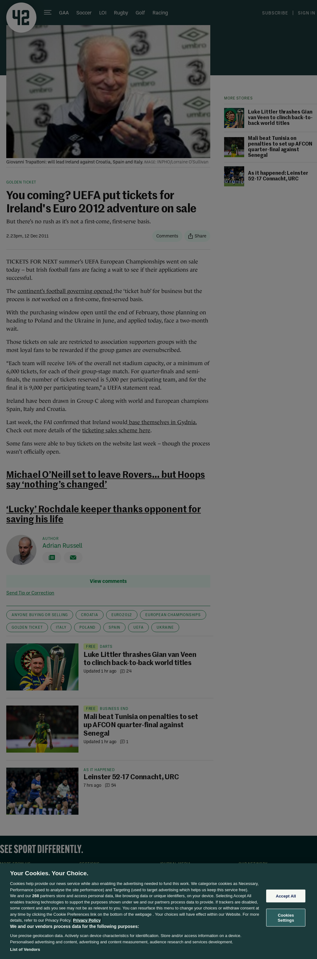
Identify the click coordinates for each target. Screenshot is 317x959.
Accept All (286, 895)
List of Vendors (25, 949)
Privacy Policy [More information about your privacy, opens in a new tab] (87, 920)
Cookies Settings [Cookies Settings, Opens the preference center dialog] (286, 918)
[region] (158, 911)
